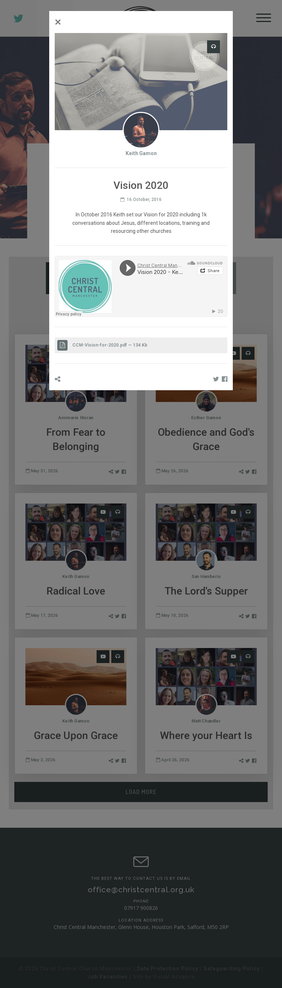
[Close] (58, 22)
